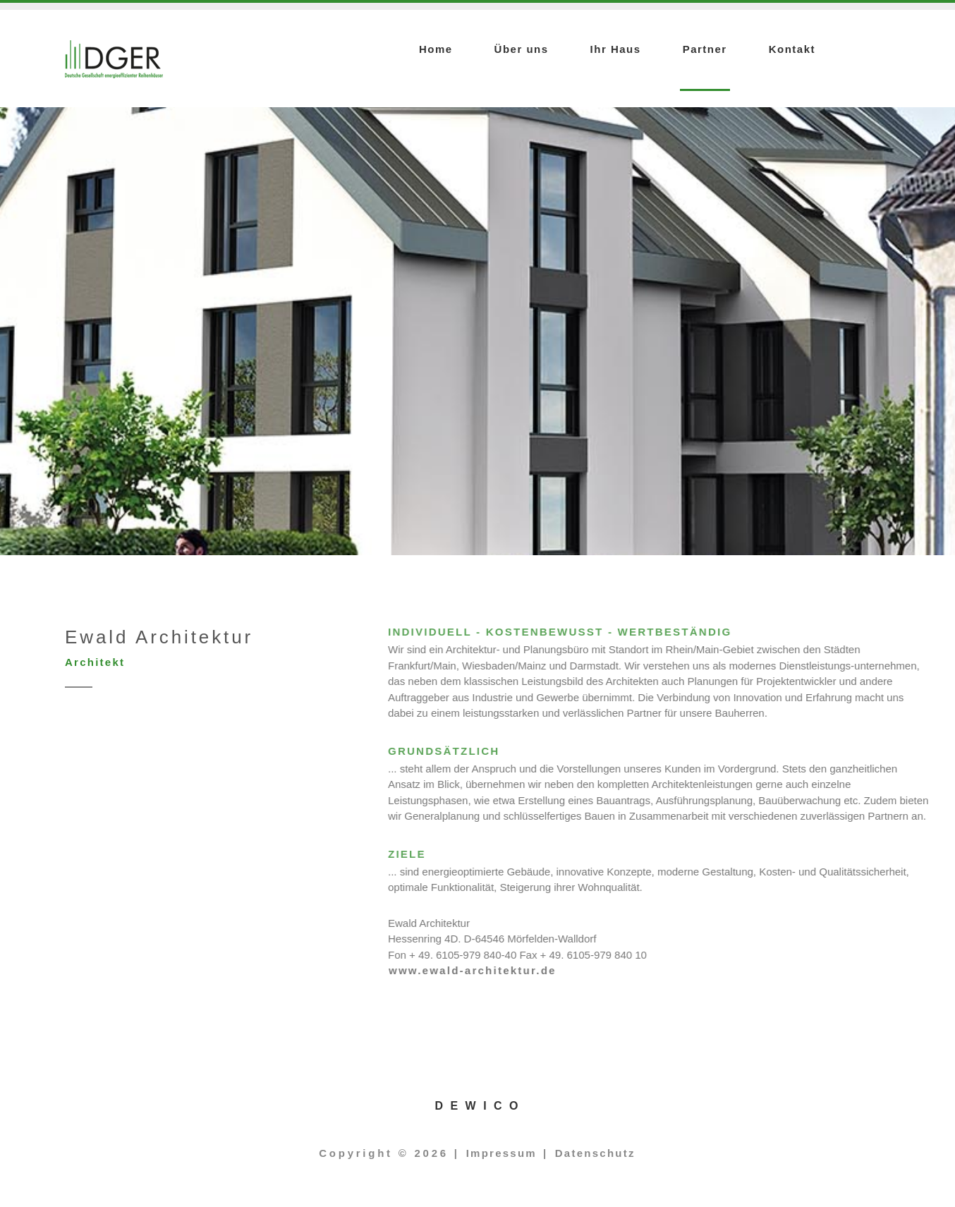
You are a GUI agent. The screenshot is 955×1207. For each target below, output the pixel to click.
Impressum (501, 1153)
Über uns (521, 49)
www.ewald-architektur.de (654, 970)
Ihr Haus (615, 49)
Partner (705, 49)
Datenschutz (595, 1153)
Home (436, 49)
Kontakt (792, 49)
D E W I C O (478, 1106)
